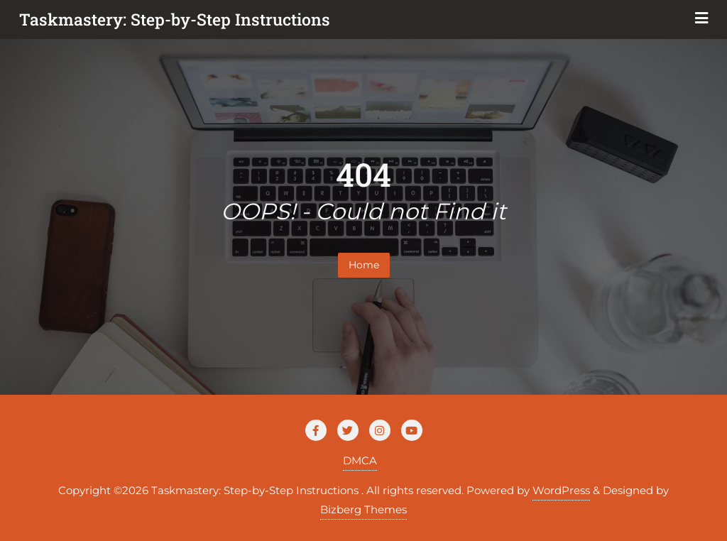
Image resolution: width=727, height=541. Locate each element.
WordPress (561, 490)
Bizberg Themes (363, 509)
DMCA (360, 460)
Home (364, 264)
